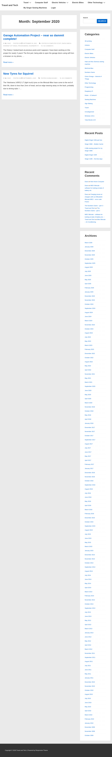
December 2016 (90, 472)
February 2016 (89, 513)
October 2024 (89, 304)
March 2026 (88, 242)
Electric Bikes (78, 2)
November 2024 (90, 300)
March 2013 (88, 628)
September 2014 (90, 567)
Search (85, 17)
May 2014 (88, 583)
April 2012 (88, 645)
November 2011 (90, 653)
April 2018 (88, 419)
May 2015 (88, 542)
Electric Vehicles (60, 2)
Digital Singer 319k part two (93, 140)
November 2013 (90, 600)
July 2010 (88, 698)
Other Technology (97, 2)
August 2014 (89, 571)
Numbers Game (90, 72)
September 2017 (90, 440)
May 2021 (88, 378)
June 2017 (88, 452)
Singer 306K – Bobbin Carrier (94, 144)
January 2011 (89, 678)
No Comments (48, 46)
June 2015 (88, 538)
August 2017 (89, 444)
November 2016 (90, 477)
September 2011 (90, 657)
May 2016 (88, 501)
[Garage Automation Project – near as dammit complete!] (30, 43)
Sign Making (89, 103)
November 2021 (90, 374)
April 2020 (88, 398)
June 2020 (88, 390)
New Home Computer (97, 181)
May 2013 (88, 620)
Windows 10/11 (89, 116)
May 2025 (88, 279)
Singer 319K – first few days (93, 159)
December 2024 (90, 296)
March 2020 (88, 403)
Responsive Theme (41, 750)
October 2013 (89, 604)
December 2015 (90, 518)
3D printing (88, 41)
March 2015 (88, 546)
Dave (86, 181)
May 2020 (88, 394)
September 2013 (90, 608)
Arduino (87, 45)
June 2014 (88, 579)
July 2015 (88, 534)
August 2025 (89, 267)
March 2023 (88, 345)
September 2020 (90, 386)
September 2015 (90, 526)
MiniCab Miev (52, 78)
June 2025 (88, 275)
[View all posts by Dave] (8, 43)
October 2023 (89, 329)
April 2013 (88, 624)
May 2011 (88, 674)
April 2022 (88, 370)
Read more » (8, 62)
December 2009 (90, 727)
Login (53, 8)
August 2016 (89, 489)
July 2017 (88, 448)
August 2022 (89, 362)
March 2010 (88, 715)
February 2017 (89, 464)
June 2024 (88, 316)
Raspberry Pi (34, 46)
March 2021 (88, 382)
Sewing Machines (90, 99)
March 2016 (88, 509)
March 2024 (88, 320)
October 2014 (89, 563)
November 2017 (90, 431)
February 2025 (89, 288)
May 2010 (88, 707)
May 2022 (88, 366)
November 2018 (90, 407)
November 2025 (90, 255)
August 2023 (89, 333)
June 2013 (88, 616)
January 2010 (89, 723)
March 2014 (88, 592)
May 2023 (88, 341)
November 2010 (90, 686)
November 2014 (90, 559)
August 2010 (89, 694)
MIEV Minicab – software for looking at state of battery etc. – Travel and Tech (95, 217)
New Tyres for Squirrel (18, 73)
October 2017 (89, 435)
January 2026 (89, 247)
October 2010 (89, 690)
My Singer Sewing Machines (35, 8)
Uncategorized (89, 112)
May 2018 (88, 415)
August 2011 (89, 661)
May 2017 (88, 456)
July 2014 (88, 575)
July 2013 (88, 612)
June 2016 (88, 497)
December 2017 (90, 427)
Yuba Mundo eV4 (90, 120)
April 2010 (88, 711)
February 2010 (89, 719)
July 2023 (88, 337)
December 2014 (90, 555)
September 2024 (90, 308)
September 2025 (90, 263)
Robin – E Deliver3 (91, 95)
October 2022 (89, 357)
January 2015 (89, 550)
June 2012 (88, 637)
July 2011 (88, 665)
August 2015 (89, 530)
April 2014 (88, 587)
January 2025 (89, 292)
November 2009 (90, 731)
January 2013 (89, 633)
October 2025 (89, 259)
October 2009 (89, 735)
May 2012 (88, 641)
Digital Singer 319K (91, 155)
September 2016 (90, 485)
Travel (28, 2)
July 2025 (88, 271)
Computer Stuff (41, 2)
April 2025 (88, 283)
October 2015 (89, 522)
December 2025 (90, 251)
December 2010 (90, 682)
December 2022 (90, 353)
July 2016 (88, 493)
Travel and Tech (10, 5)
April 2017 (88, 460)
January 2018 (89, 423)
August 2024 (89, 312)
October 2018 (89, 411)
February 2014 (89, 596)
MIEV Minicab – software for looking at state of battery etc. (94, 188)
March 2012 (88, 649)
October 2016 (89, 481)
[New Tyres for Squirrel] (29, 78)
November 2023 (90, 325)
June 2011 (88, 670)
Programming (23, 46)
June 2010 (88, 702)
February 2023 (89, 349)
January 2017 (89, 468)
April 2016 (88, 505)
